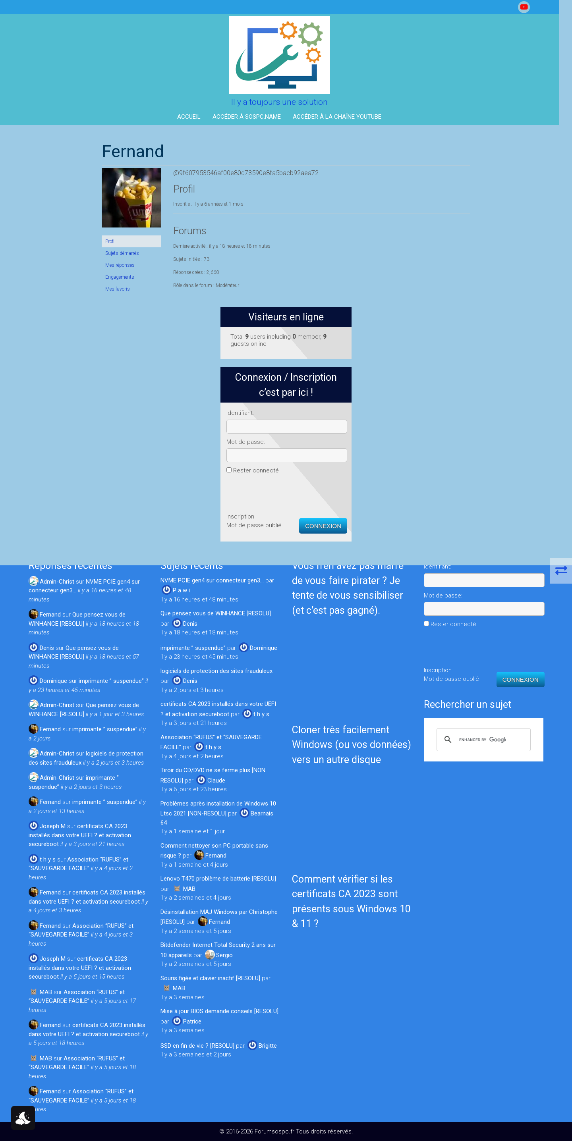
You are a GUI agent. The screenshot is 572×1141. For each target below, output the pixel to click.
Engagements (46, 277)
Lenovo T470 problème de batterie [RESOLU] (218, 878)
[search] (482, 739)
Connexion (515, 360)
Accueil (195, 116)
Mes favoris (44, 289)
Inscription (432, 350)
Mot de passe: (437, 275)
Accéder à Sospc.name (253, 116)
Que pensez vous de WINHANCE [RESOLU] (215, 613)
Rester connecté (448, 304)
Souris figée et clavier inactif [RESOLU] (210, 978)
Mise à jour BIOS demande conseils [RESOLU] (219, 1011)
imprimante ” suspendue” (111, 680)
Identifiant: (432, 247)
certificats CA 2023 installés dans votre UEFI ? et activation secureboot (80, 835)
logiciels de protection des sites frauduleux (216, 671)
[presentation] (478, 326)
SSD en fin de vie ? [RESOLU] (197, 1045)
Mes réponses (47, 265)
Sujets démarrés (49, 253)
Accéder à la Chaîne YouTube (344, 116)
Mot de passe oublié (445, 359)
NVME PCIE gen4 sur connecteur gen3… (212, 580)
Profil (37, 241)
